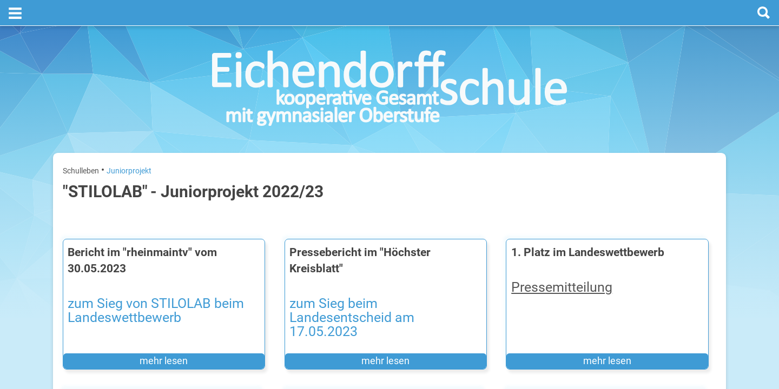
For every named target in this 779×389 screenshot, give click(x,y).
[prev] (647, 184)
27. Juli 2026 (698, 210)
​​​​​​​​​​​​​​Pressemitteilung (452, 276)
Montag (594, 210)
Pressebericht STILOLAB (299, 374)
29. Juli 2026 (698, 279)
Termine (650, 141)
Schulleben (81, 144)
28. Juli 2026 (698, 244)
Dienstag (596, 244)
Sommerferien (653, 227)
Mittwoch (597, 279)
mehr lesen (137, 332)
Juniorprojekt (129, 144)
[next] (658, 184)
